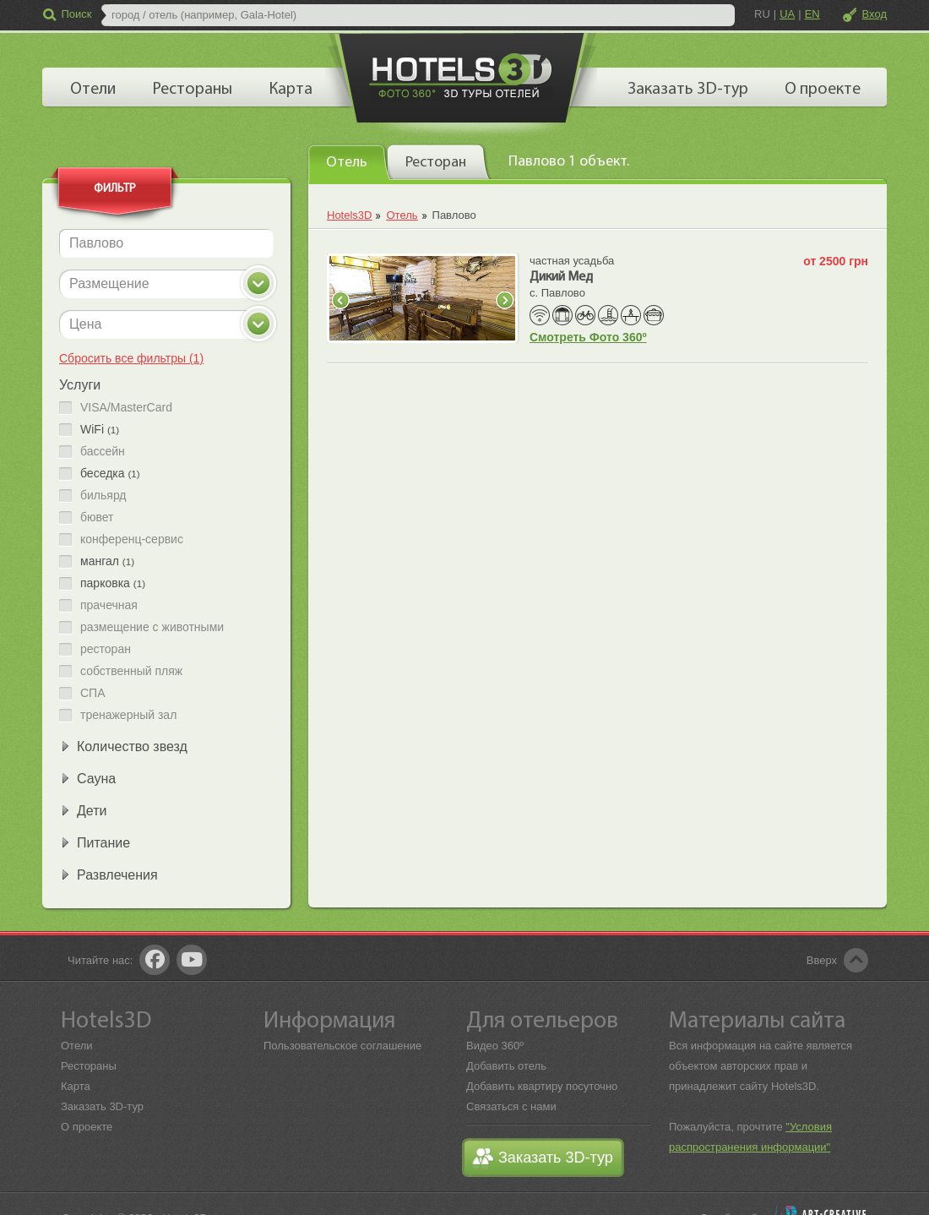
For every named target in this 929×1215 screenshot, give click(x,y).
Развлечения (117, 875)
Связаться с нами (511, 1106)
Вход (874, 14)
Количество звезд (132, 746)
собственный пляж (131, 671)
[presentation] (350, 161)
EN (812, 14)
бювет (97, 517)
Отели (77, 1045)
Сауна (96, 778)
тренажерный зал (128, 715)
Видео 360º (495, 1045)
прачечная (109, 605)
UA (787, 14)
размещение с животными (152, 627)
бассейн (102, 451)
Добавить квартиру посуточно (541, 1086)
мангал (107, 561)
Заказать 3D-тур (102, 1106)
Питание (103, 843)
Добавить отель (506, 1066)
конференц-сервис (131, 539)
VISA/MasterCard (126, 407)
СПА (93, 693)
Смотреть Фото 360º (588, 337)
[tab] (350, 162)
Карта (75, 1086)
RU (762, 14)
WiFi (99, 429)
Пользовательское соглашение (342, 1045)
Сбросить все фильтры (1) (131, 358)
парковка (112, 583)
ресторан (105, 649)
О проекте (86, 1126)
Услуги (80, 385)
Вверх (822, 960)
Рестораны (89, 1066)
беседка (110, 473)
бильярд (103, 495)
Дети (91, 811)
